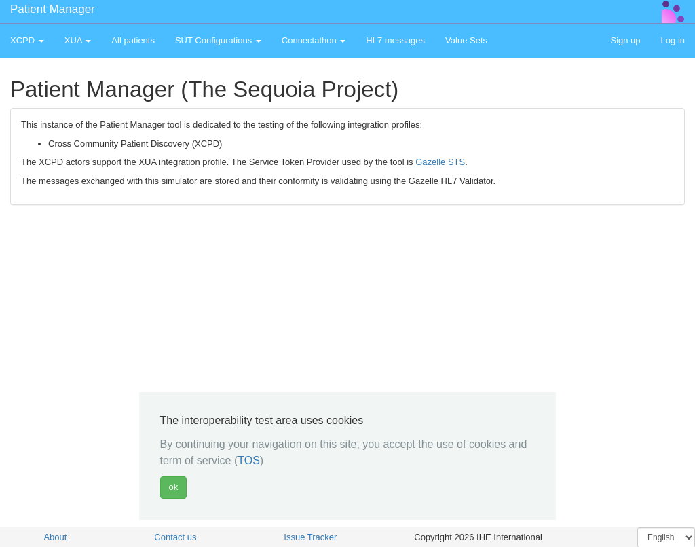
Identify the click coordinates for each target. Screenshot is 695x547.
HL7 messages (395, 40)
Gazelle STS (440, 162)
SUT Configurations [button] (218, 40)
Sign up (625, 40)
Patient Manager (52, 9)
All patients (133, 40)
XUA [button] (78, 40)
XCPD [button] (27, 40)
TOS (249, 460)
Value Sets (466, 40)
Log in (673, 40)
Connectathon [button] (314, 40)
